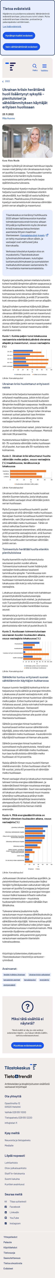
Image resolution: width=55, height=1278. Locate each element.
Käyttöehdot (18, 1247)
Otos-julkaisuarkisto (23, 1167)
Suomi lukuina (12, 1178)
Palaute (15, 1242)
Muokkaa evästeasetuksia (27, 1045)
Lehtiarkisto (19, 1162)
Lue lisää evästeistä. (12, 26)
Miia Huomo (8, 118)
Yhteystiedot (10, 1236)
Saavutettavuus (12, 1257)
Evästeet (16, 1268)
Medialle (9, 1145)
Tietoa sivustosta (13, 1263)
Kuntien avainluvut (14, 1184)
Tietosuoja (17, 1252)
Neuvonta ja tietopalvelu (18, 1140)
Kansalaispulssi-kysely (34, 235)
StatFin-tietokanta (22, 1173)
